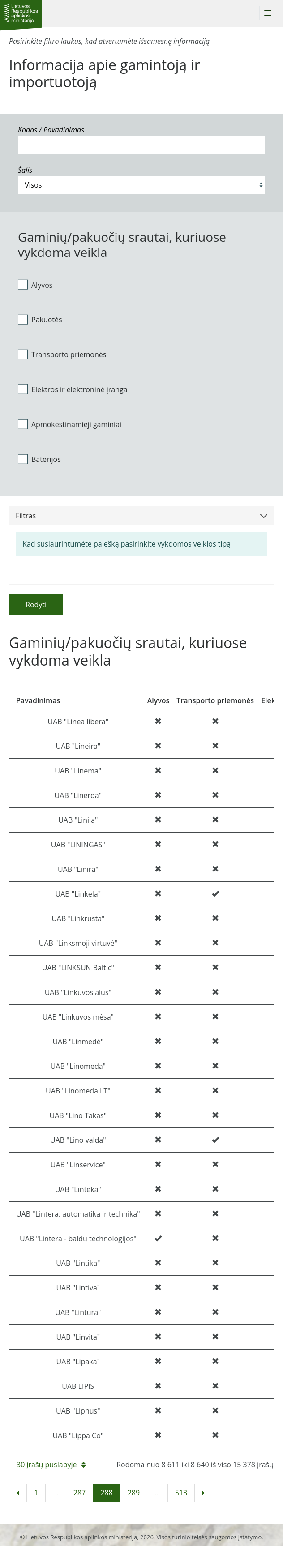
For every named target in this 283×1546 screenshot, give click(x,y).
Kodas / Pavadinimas (51, 130)
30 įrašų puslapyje (51, 1464)
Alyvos (35, 285)
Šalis (25, 170)
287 (79, 1493)
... (56, 1493)
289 (134, 1493)
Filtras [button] (141, 516)
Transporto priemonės (62, 354)
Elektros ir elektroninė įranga (73, 389)
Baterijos (39, 459)
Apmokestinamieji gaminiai (69, 424)
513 (181, 1493)
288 (106, 1493)
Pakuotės (40, 320)
